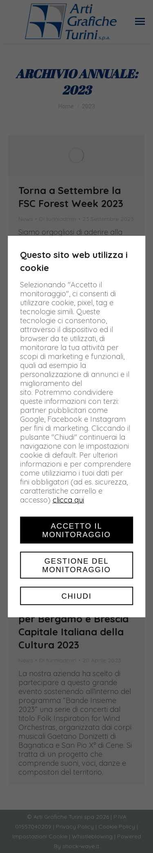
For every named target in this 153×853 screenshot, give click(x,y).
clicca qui (68, 499)
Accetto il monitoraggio (76, 529)
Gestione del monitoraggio (76, 564)
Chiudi (76, 596)
